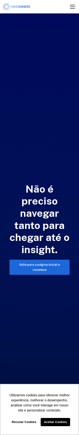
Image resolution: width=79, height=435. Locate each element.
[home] (16, 6)
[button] (71, 7)
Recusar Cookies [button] (24, 422)
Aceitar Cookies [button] (55, 422)
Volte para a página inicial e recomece (39, 267)
